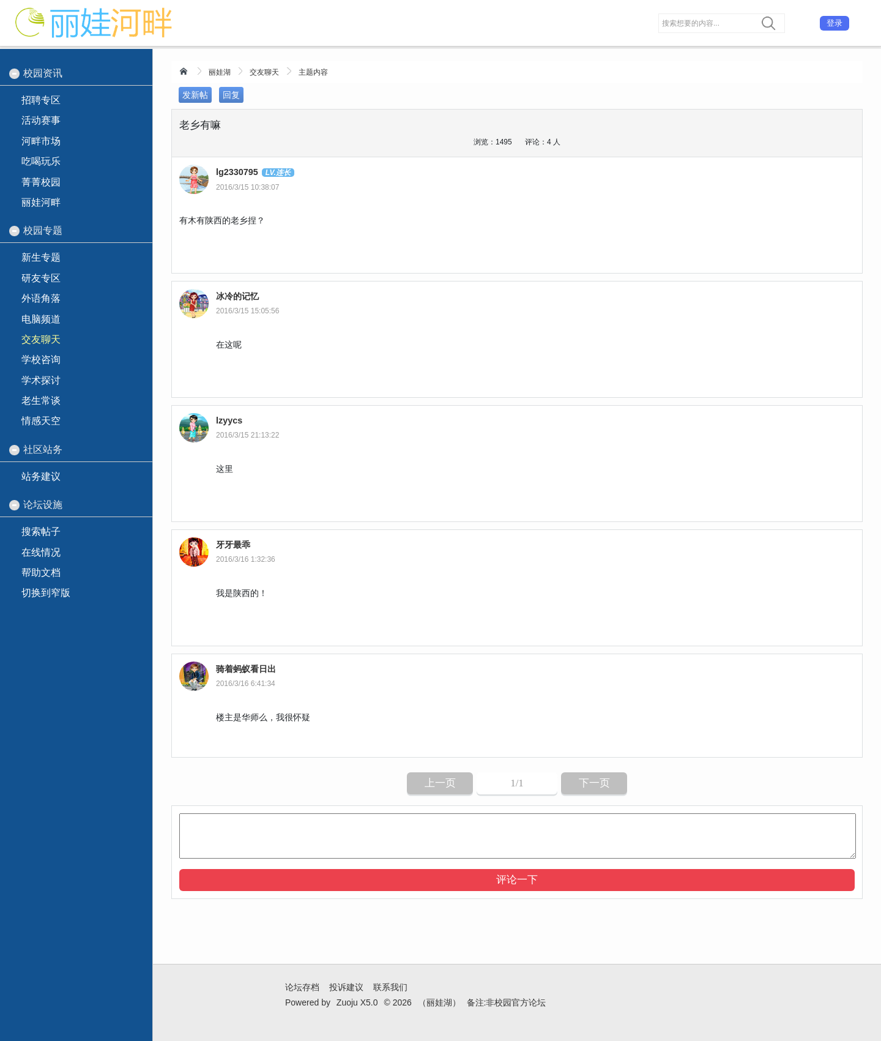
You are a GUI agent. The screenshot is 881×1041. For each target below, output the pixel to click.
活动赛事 (41, 120)
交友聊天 (264, 72)
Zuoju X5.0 (357, 1002)
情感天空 (41, 421)
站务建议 (41, 476)
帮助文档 (41, 572)
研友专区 (41, 278)
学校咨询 (41, 359)
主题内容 (313, 72)
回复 (231, 95)
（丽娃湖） (439, 1002)
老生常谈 (41, 400)
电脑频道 (41, 319)
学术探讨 (41, 380)
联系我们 (390, 987)
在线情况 (41, 552)
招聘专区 (41, 100)
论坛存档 (302, 987)
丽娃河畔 (41, 202)
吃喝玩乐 (41, 161)
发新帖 (195, 95)
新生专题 (41, 257)
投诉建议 (346, 987)
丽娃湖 (220, 72)
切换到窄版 (45, 593)
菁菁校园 (41, 182)
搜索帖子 (41, 531)
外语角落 (41, 298)
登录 (834, 23)
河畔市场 (41, 141)
